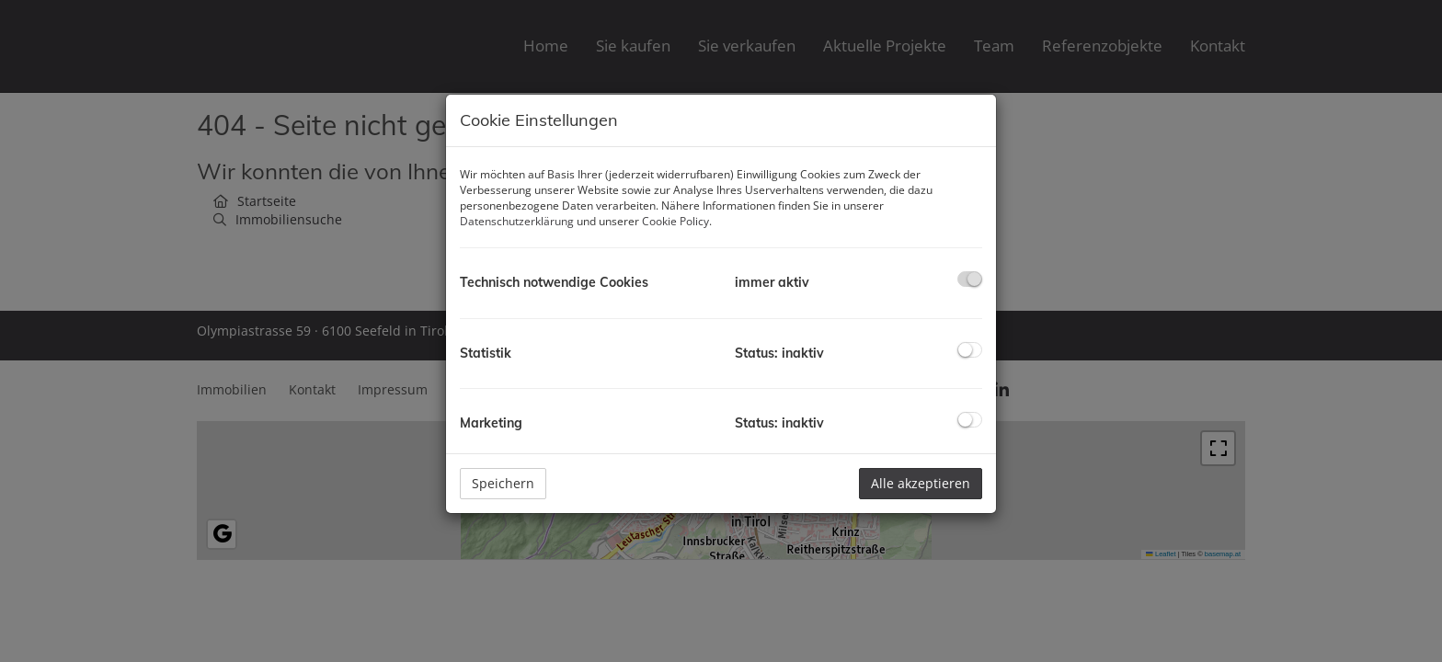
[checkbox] (969, 279)
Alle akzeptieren (920, 483)
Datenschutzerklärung (517, 221)
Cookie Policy (675, 221)
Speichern (503, 483)
